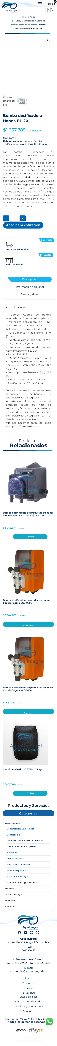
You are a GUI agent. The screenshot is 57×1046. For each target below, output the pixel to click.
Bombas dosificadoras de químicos (25, 840)
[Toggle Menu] (40, 3)
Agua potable (24, 141)
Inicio (25, 17)
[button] (48, 40)
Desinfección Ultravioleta (20, 828)
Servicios (10, 906)
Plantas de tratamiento (19, 864)
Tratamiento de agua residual (21, 882)
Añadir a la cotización (23, 225)
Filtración (11, 852)
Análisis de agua (14, 894)
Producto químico (16, 870)
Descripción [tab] (30, 279)
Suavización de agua (17, 876)
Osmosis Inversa (15, 858)
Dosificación (28, 21)
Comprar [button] (28, 625)
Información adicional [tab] (30, 287)
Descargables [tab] (29, 294)
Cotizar (30, 536)
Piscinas (9, 888)
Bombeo (10, 900)
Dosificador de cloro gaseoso (22, 846)
